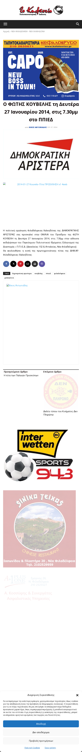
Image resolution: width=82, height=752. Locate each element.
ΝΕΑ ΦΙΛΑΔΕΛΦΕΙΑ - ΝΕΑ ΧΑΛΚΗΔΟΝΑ (28, 31)
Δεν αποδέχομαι (41, 732)
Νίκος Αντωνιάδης (38, 127)
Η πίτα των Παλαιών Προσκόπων (21, 375)
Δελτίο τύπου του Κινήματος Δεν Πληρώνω (60, 384)
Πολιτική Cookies (32, 748)
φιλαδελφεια (59, 273)
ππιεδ (48, 273)
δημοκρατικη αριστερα (22, 273)
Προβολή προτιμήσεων (41, 741)
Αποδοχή (41, 724)
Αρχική (6, 31)
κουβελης (39, 273)
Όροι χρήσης (50, 748)
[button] (77, 695)
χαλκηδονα (9, 278)
